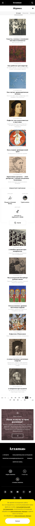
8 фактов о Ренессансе (17, 334)
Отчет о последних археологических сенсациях (17, 182)
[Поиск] (32, 3)
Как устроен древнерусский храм (17, 150)
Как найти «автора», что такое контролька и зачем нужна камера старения (17, 68)
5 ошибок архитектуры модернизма (17, 250)
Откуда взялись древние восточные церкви (17, 306)
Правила (29, 458)
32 (15, 397)
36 (30, 397)
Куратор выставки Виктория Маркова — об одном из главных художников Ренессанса (17, 125)
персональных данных (18, 511)
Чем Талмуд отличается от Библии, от (17, 391)
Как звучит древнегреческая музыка (17, 93)
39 (17, 400)
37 (10, 400)
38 (14, 400)
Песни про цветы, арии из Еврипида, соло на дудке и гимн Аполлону (17, 96)
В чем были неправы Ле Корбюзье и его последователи (17, 253)
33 (19, 397)
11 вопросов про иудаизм (17, 388)
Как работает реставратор (17, 66)
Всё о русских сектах (17, 42)
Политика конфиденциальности (13, 458)
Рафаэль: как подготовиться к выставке (17, 121)
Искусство (25, 13)
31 (11, 397)
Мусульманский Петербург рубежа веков (17, 278)
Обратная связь (17, 462)
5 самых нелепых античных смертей (17, 360)
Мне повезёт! (33, 8)
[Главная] (18, 449)
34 (23, 397)
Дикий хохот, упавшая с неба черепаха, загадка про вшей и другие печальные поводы (18, 364)
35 (26, 397)
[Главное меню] (3, 3)
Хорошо (17, 521)
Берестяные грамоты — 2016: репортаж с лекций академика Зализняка (17, 178)
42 (24, 400)
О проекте (6, 455)
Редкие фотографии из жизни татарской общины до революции (17, 282)
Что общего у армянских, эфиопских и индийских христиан (17, 310)
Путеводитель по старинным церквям (17, 153)
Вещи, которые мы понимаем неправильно (18, 336)
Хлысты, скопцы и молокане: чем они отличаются (17, 39)
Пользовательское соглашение (22, 455)
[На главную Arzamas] (17, 3)
